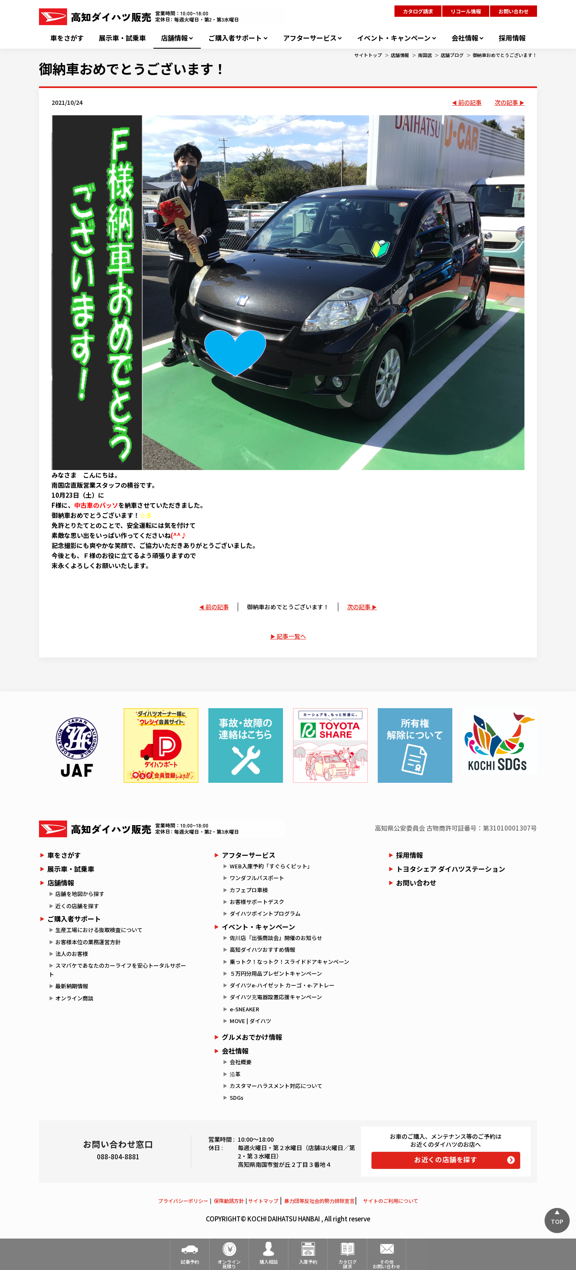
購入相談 (268, 1261)
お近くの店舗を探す (445, 1159)
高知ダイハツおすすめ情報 (262, 949)
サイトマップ (263, 1200)
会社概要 (241, 1062)
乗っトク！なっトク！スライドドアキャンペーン (289, 962)
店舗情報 (174, 38)
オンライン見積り (229, 1264)
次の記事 (506, 102)
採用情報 (512, 38)
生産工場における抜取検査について (99, 930)
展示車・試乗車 (122, 38)
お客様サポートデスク (257, 902)
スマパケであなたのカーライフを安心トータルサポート (117, 969)
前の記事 (470, 102)
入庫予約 (308, 1261)
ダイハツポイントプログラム (265, 913)
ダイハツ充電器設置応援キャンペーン (276, 997)
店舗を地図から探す (79, 894)
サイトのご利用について (390, 1200)
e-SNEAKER (244, 1009)
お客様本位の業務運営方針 (88, 942)
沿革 (235, 1074)
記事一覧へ (291, 636)
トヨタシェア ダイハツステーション (450, 869)
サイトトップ (368, 55)
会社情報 (464, 38)
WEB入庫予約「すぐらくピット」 (271, 866)
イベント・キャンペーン (394, 38)
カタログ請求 (418, 11)
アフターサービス (310, 38)
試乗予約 (190, 1261)
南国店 (425, 55)
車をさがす (67, 38)
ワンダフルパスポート (257, 878)
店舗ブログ (452, 55)
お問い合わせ (513, 11)
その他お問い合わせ (386, 1264)
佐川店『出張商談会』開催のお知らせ (276, 938)
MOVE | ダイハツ (250, 1021)
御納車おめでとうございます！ (504, 55)
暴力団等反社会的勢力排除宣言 (319, 1200)
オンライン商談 (74, 998)
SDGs (237, 1097)
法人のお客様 (71, 954)
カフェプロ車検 (249, 890)
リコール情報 (466, 11)
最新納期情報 (71, 986)
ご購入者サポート (235, 38)
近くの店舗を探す (77, 906)
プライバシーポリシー (183, 1200)
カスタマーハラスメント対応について (276, 1086)
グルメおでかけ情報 (252, 1037)
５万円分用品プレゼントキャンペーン (276, 973)
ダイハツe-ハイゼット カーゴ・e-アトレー (282, 985)
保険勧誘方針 (229, 1200)
